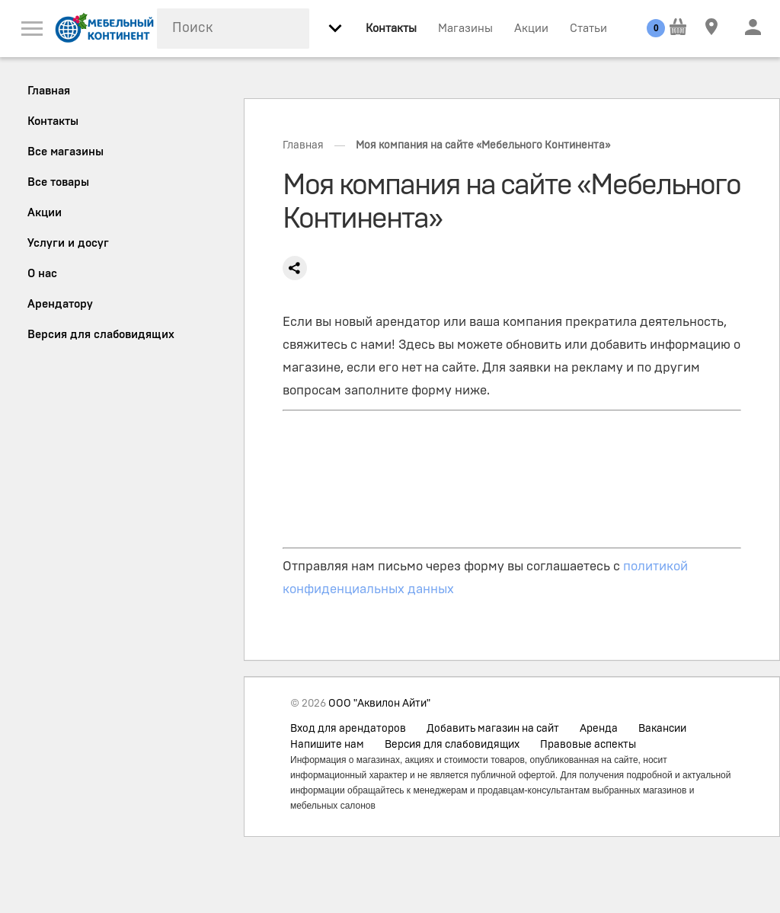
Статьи (588, 28)
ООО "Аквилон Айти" (379, 703)
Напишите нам (327, 744)
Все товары (58, 182)
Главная (303, 145)
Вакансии (662, 728)
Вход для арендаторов (348, 728)
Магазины (465, 28)
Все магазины (65, 152)
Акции (531, 28)
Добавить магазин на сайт (493, 728)
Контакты (391, 28)
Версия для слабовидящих (452, 744)
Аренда (599, 728)
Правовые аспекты (588, 744)
